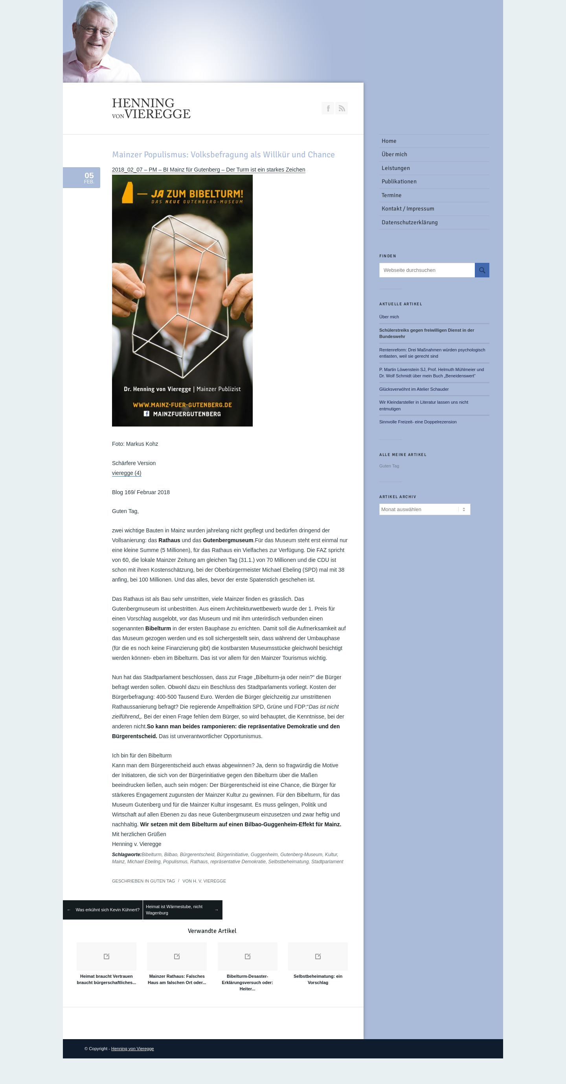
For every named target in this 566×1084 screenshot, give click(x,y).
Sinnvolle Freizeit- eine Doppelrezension (418, 421)
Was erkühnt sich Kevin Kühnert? (108, 909)
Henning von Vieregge (132, 1048)
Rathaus (199, 861)
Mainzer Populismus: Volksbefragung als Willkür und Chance (223, 154)
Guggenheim (264, 854)
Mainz (118, 861)
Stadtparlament (327, 861)
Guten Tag (162, 881)
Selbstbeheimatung (288, 861)
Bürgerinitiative (232, 854)
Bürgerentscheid (197, 854)
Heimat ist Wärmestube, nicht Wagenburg (174, 910)
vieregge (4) (127, 473)
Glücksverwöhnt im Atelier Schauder (414, 389)
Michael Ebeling (144, 861)
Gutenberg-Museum (301, 854)
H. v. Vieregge (209, 881)
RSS (341, 108)
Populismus (175, 861)
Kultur (331, 854)
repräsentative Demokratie (238, 861)
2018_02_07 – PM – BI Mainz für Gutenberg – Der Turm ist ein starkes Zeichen (208, 169)
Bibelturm (152, 854)
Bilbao (170, 854)
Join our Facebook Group (328, 108)
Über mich (389, 316)
